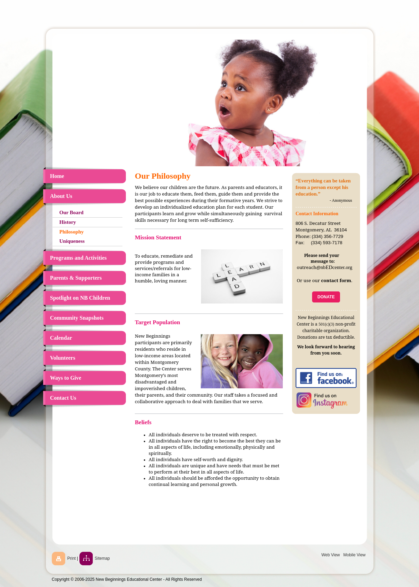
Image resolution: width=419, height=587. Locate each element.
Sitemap (102, 558)
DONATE (326, 297)
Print (71, 558)
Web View (330, 555)
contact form (336, 280)
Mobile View (354, 555)
